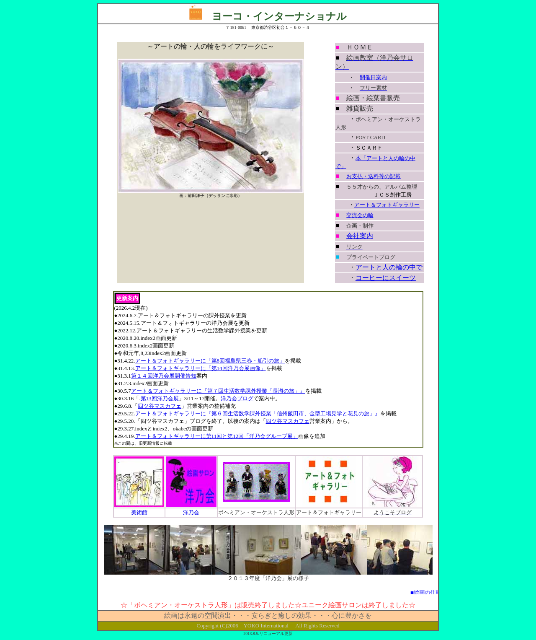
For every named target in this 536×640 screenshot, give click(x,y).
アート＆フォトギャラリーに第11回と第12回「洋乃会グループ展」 (217, 436)
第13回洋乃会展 (160, 398)
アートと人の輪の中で (389, 267)
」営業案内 (195, 406)
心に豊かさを (352, 615)
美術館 (139, 512)
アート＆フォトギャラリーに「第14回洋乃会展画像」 (200, 368)
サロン (352, 605)
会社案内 (359, 235)
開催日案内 (373, 77)
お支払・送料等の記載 (373, 176)
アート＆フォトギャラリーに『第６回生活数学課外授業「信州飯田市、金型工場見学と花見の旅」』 (257, 413)
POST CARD (370, 137)
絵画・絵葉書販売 (373, 97)
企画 (351, 226)
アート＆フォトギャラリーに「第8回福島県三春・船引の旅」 (210, 361)
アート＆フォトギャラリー (387, 205)
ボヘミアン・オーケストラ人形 (256, 512)
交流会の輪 (360, 215)
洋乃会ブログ (237, 398)
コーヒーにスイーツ (386, 277)
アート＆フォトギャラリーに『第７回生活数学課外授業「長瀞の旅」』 (218, 391)
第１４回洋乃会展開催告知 (163, 376)
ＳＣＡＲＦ (369, 148)
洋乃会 (191, 512)
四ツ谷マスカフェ (159, 406)
